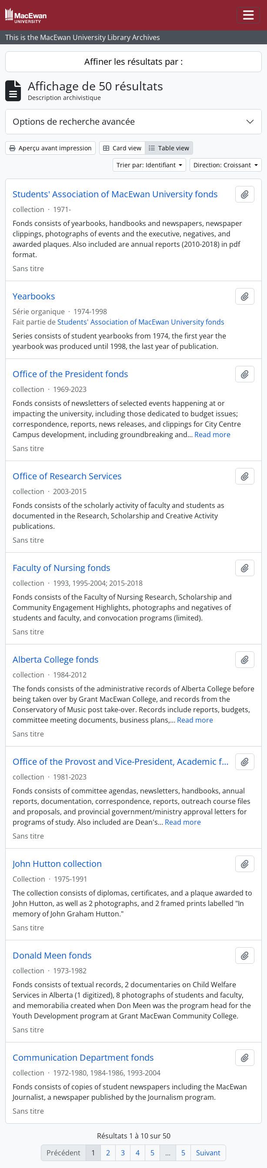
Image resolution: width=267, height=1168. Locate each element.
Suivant (208, 1153)
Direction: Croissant (223, 165)
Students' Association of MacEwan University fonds (115, 194)
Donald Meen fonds (52, 955)
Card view (122, 148)
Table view (169, 148)
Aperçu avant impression (50, 148)
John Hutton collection (57, 864)
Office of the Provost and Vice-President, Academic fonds (122, 762)
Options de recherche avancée (74, 121)
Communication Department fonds (83, 1057)
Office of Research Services (67, 476)
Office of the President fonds (70, 374)
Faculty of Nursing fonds (61, 568)
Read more (212, 434)
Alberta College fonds (56, 659)
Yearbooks (34, 296)
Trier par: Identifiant (147, 165)
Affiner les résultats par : (133, 61)
